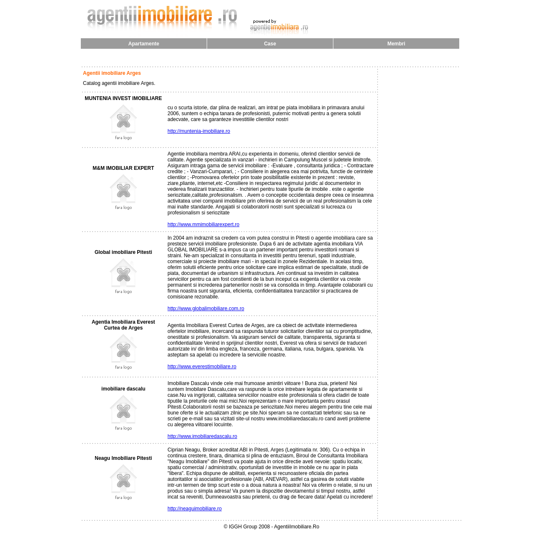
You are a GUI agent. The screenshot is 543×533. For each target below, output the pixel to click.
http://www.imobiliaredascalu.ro (202, 436)
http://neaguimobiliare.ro (195, 509)
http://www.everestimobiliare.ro (202, 366)
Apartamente (143, 44)
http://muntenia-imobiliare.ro (199, 131)
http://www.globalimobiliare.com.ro (206, 308)
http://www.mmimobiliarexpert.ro (204, 224)
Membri (396, 44)
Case (270, 44)
